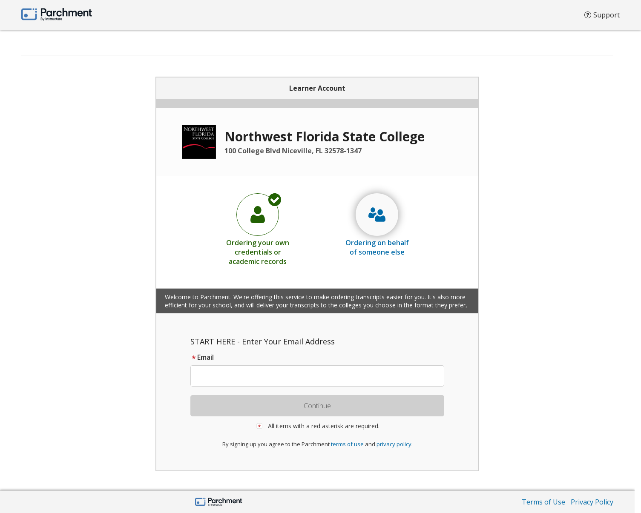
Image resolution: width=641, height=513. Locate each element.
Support (602, 17)
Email (202, 357)
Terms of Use (543, 502)
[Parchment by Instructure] (218, 502)
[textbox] (321, 376)
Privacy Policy (592, 502)
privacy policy (394, 444)
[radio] (258, 229)
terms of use (347, 444)
